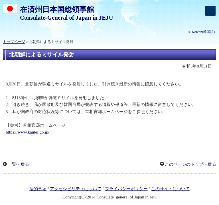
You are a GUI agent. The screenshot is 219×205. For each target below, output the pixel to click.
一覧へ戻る (18, 164)
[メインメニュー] (210, 11)
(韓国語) (203, 32)
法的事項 (37, 188)
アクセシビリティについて (75, 188)
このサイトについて (170, 188)
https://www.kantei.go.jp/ (27, 132)
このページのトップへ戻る (190, 164)
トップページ (14, 42)
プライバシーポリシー (126, 188)
